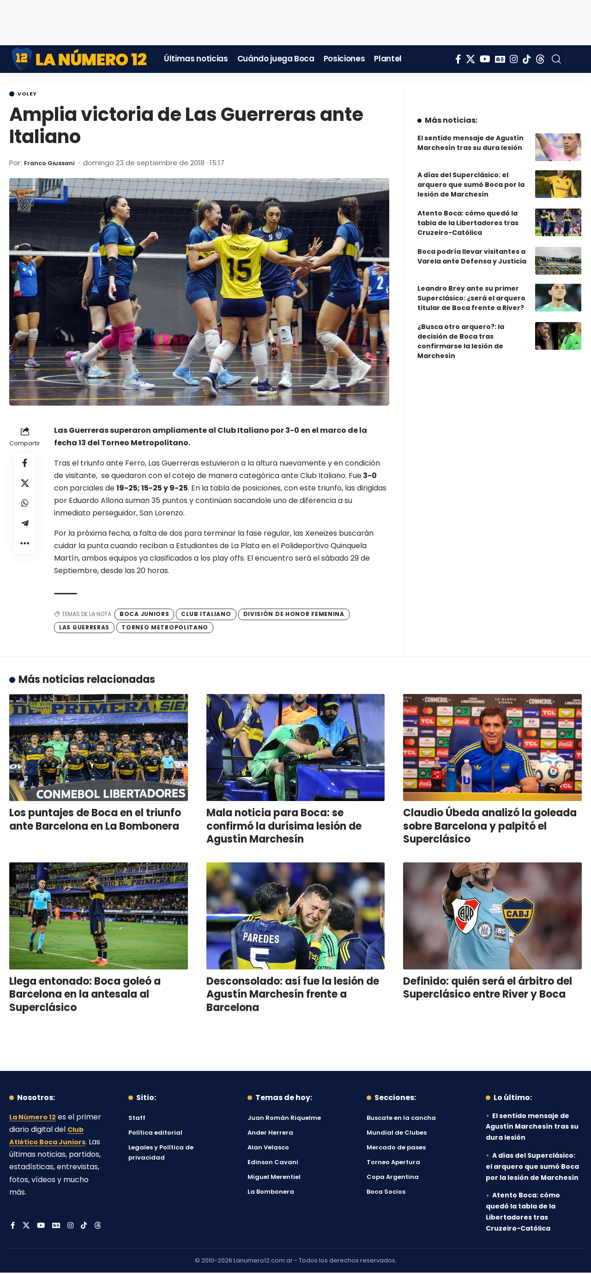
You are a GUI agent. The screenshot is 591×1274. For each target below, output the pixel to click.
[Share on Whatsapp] (25, 510)
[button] (556, 59)
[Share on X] (25, 488)
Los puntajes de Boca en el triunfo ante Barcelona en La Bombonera (95, 821)
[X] (470, 59)
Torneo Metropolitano (164, 629)
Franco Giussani (54, 164)
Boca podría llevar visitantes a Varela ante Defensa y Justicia (471, 249)
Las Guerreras (84, 629)
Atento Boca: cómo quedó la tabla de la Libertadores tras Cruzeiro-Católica (468, 216)
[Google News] (500, 59)
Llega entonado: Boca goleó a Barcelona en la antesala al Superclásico (85, 995)
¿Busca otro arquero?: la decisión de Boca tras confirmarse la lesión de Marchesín (460, 334)
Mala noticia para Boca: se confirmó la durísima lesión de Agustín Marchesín (284, 827)
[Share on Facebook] (25, 466)
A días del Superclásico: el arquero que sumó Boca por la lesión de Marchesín (471, 177)
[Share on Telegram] (25, 532)
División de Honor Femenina (293, 615)
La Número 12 (34, 1118)
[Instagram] (513, 59)
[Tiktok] (526, 59)
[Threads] (540, 59)
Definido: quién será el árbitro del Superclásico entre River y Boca (487, 989)
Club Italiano (206, 615)
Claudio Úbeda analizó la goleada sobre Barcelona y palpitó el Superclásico (490, 827)
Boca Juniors (144, 615)
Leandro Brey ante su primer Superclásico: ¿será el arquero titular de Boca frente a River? (471, 291)
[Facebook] (458, 59)
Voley (30, 94)
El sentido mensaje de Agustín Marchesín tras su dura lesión (470, 135)
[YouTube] (485, 59)
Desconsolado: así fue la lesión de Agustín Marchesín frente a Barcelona (292, 995)
